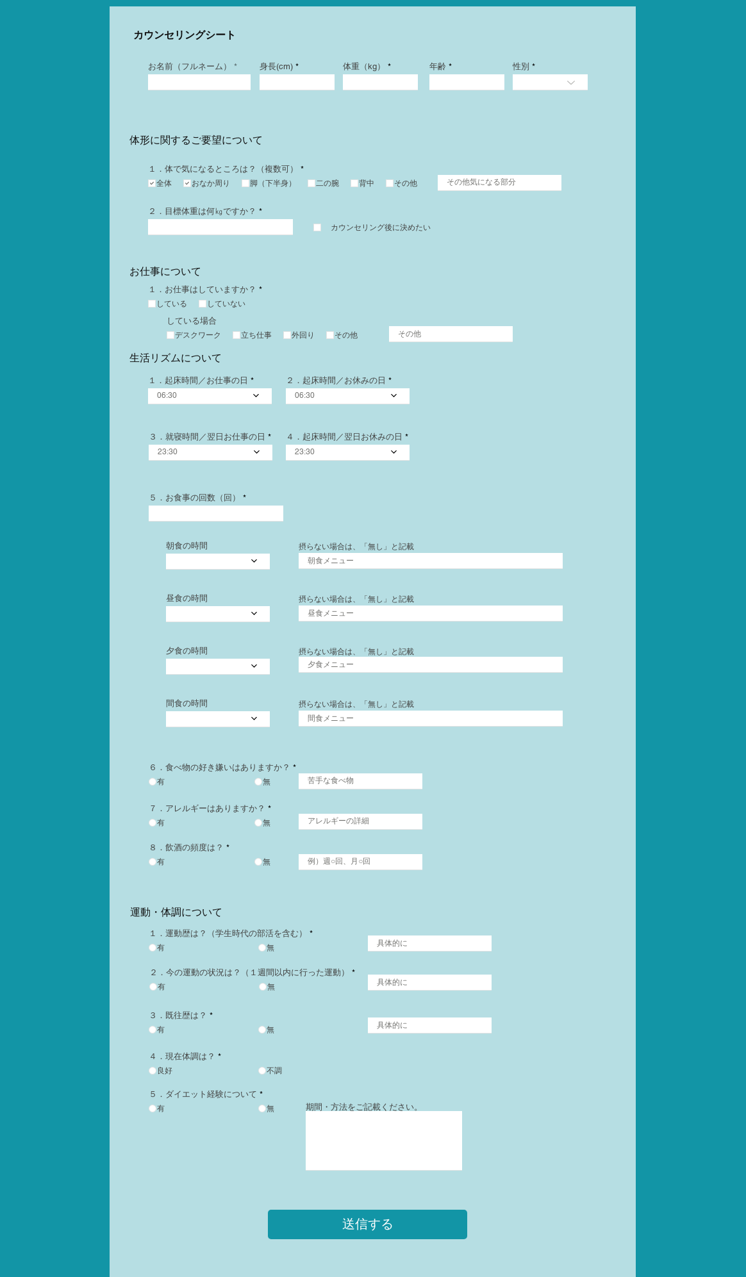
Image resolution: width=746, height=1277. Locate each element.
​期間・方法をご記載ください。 (364, 1107)
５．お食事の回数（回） (194, 497)
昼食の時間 (187, 598)
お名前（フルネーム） (189, 66)
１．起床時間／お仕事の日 (198, 380)
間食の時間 (187, 703)
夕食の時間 (187, 651)
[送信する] (367, 1224)
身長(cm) (276, 66)
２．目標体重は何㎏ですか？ (202, 211)
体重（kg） (364, 66)
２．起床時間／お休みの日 (336, 380)
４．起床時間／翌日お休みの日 (344, 437)
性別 (521, 66)
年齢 (437, 66)
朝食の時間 (187, 545)
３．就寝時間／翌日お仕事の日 (207, 437)
